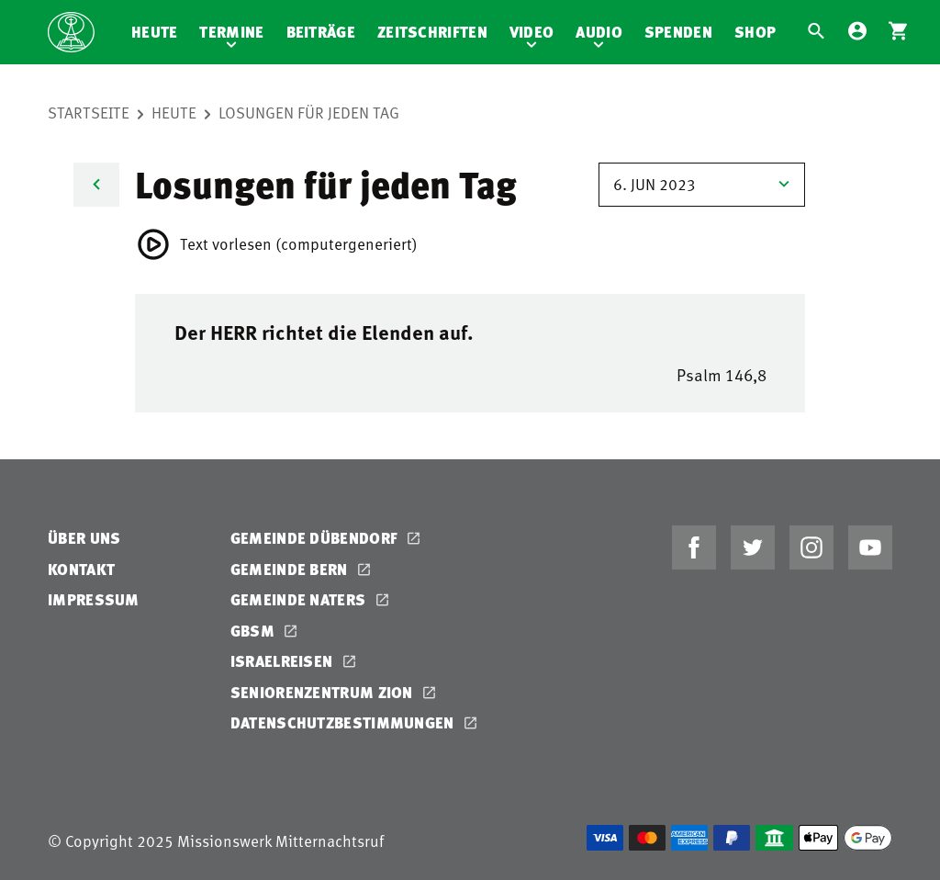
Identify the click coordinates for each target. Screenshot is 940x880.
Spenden (678, 31)
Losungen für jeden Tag (308, 112)
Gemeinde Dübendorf (316, 537)
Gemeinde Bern (291, 569)
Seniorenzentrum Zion (323, 692)
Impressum (94, 599)
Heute (154, 31)
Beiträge (320, 31)
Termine (231, 31)
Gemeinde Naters (300, 599)
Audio (599, 31)
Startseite (88, 112)
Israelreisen (283, 660)
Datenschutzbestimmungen (344, 722)
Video (531, 31)
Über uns (84, 537)
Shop (755, 31)
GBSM (254, 630)
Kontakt (81, 569)
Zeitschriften (432, 31)
